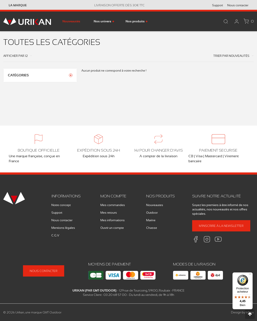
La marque (18, 5)
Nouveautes (154, 205)
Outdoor (152, 212)
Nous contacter (237, 5)
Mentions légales (63, 227)
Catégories (18, 75)
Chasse (151, 227)
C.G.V (55, 235)
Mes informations (112, 220)
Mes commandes (112, 205)
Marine (151, 220)
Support (217, 5)
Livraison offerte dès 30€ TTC (119, 5)
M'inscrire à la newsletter (221, 226)
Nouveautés (71, 21)
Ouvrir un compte (112, 227)
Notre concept (61, 205)
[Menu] (250, 275)
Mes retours (108, 212)
